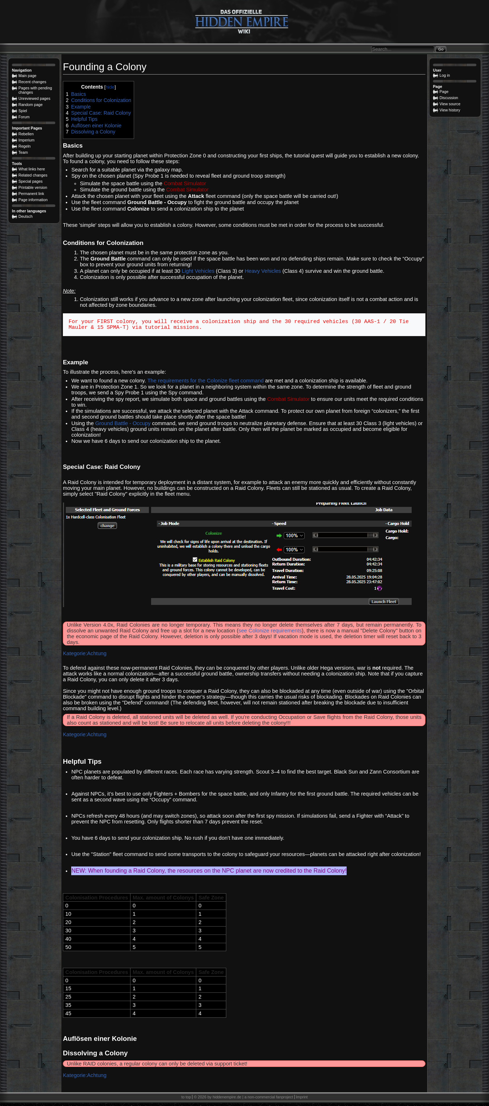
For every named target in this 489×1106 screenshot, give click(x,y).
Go (440, 49)
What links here (31, 169)
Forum (24, 117)
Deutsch (25, 216)
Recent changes (32, 82)
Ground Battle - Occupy (122, 426)
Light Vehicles (198, 271)
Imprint (302, 1100)
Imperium (26, 140)
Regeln (24, 146)
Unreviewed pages (34, 98)
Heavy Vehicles (263, 271)
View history (449, 110)
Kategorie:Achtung (85, 656)
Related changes (32, 175)
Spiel (22, 111)
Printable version (32, 187)
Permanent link (31, 193)
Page (444, 91)
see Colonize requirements (270, 633)
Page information (33, 200)
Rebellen (26, 134)
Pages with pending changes (35, 90)
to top (186, 1100)
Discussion (448, 98)
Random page (30, 104)
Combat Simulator (185, 183)
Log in (444, 75)
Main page (27, 75)
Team (23, 152)
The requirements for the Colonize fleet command (205, 383)
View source (449, 104)
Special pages (30, 181)
